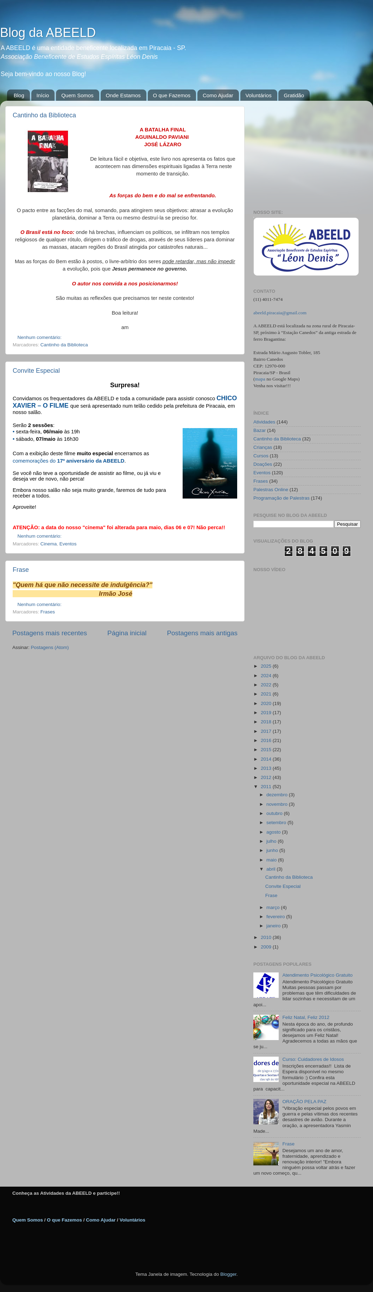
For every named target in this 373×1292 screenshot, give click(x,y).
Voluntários (259, 95)
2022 (267, 684)
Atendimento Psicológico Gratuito (317, 975)
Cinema (48, 543)
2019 (267, 712)
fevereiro (276, 916)
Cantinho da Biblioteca (44, 115)
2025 (267, 666)
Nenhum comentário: (40, 337)
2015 (267, 749)
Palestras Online (270, 489)
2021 (267, 694)
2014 (267, 759)
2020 (267, 703)
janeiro (274, 925)
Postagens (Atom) (50, 647)
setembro (276, 822)
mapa (260, 379)
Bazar (259, 430)
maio (272, 860)
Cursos (260, 455)
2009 (267, 947)
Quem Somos (77, 95)
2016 (267, 740)
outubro (275, 813)
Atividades (264, 422)
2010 (267, 937)
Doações (262, 464)
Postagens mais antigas (202, 633)
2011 (267, 786)
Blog (19, 95)
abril (271, 869)
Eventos (68, 543)
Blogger (228, 1274)
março (273, 907)
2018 (267, 721)
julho (272, 841)
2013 (267, 768)
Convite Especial (36, 370)
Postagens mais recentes (49, 633)
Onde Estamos (123, 95)
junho (272, 850)
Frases (47, 611)
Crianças (262, 447)
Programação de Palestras (281, 498)
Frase (21, 569)
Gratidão (294, 95)
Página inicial (126, 633)
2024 (267, 675)
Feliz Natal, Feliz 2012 (305, 1017)
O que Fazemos (172, 95)
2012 (267, 777)
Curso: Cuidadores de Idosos (313, 1059)
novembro (277, 804)
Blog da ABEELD (48, 32)
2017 (267, 731)
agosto (274, 832)
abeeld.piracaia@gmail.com (279, 312)
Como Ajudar (218, 95)
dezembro (277, 794)
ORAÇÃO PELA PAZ (304, 1101)
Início (43, 95)
